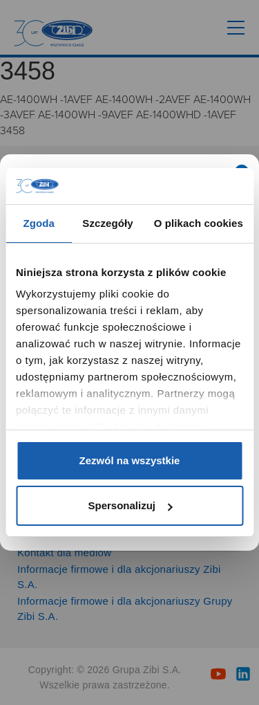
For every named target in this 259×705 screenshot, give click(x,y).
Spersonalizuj (130, 505)
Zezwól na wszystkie (129, 460)
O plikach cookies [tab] (198, 223)
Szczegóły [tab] (107, 223)
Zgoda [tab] (39, 223)
